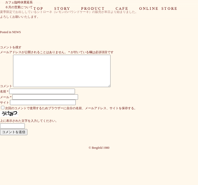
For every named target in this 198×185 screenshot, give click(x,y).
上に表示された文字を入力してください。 (29, 127)
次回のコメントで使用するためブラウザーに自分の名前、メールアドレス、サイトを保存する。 (71, 114)
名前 (4, 97)
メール (6, 103)
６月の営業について (19, 7)
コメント (6, 92)
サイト (4, 108)
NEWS (16, 32)
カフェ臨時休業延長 (19, 2)
